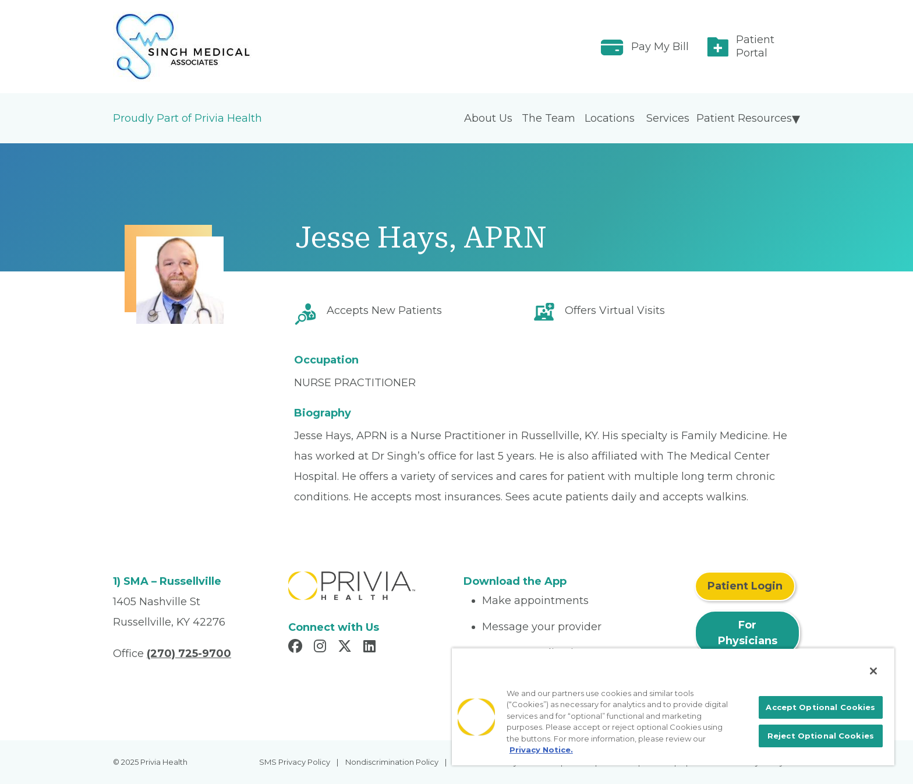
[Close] (873, 671)
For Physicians (747, 633)
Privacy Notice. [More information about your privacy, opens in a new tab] (541, 749)
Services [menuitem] (667, 118)
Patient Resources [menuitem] (744, 118)
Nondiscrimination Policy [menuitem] (391, 762)
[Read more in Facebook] (297, 647)
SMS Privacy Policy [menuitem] (294, 762)
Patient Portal (755, 46)
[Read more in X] (346, 647)
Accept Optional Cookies (820, 707)
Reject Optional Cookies (820, 735)
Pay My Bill (660, 46)
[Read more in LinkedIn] (371, 647)
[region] (673, 706)
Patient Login (745, 586)
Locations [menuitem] (610, 118)
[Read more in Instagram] (322, 647)
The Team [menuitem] (548, 118)
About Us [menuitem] (488, 118)
